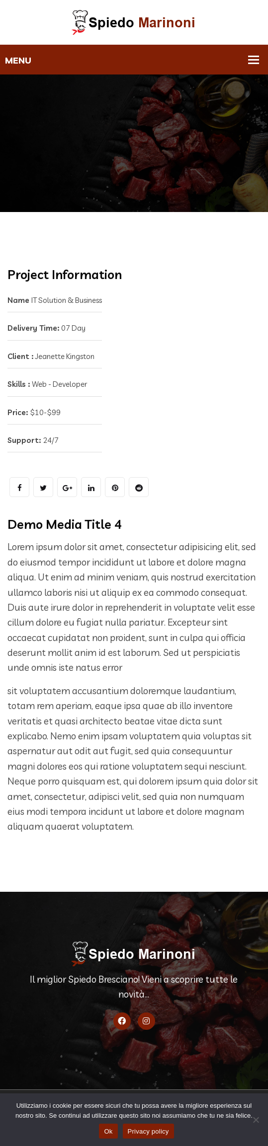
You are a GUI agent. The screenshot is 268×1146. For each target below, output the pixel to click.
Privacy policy (148, 1131)
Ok (108, 1131)
